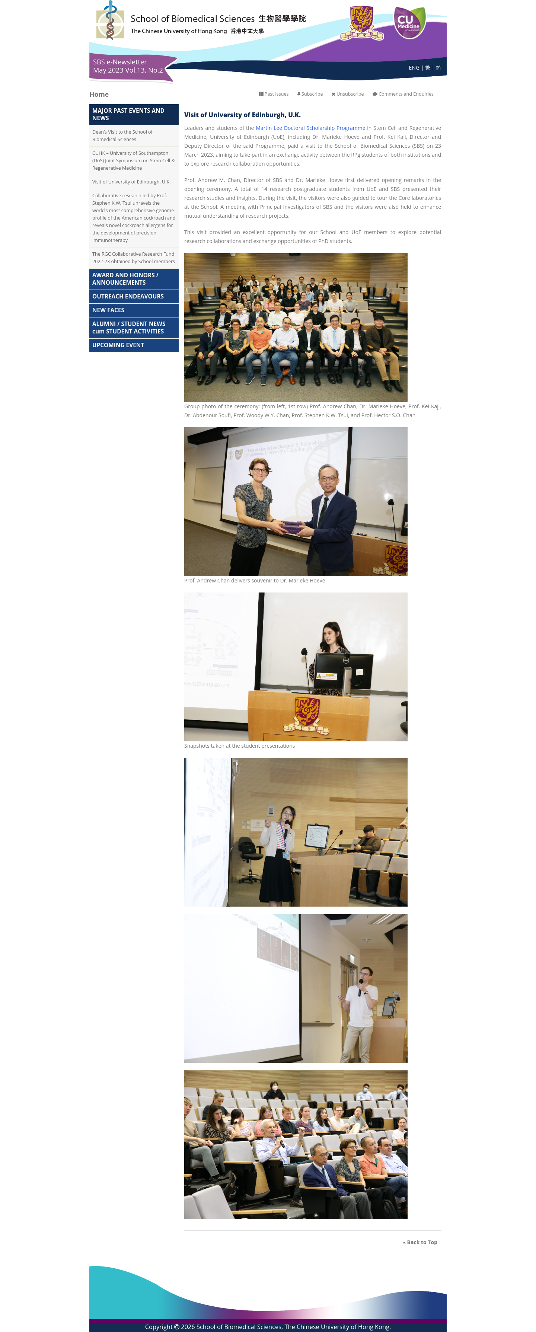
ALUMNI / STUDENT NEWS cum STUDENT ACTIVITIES (128, 327)
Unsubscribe (350, 94)
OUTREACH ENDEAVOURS (128, 296)
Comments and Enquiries (406, 94)
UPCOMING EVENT (118, 345)
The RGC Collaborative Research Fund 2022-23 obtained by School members (133, 258)
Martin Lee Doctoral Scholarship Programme (310, 127)
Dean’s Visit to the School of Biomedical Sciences (122, 136)
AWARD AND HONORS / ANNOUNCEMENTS (125, 279)
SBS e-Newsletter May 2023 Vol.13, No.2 (128, 65)
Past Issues (277, 94)
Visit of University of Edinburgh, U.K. (131, 182)
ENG (414, 67)
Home (99, 94)
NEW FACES (108, 310)
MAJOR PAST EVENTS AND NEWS (128, 114)
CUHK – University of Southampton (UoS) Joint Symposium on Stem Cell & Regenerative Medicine (133, 160)
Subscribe (312, 94)
